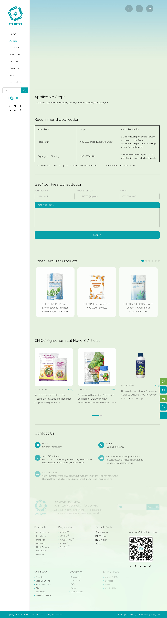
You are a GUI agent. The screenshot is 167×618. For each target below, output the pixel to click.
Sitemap (122, 614)
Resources (15, 68)
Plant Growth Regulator (40, 549)
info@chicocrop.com (52, 449)
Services (13, 61)
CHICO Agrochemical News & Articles (67, 340)
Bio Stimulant (40, 532)
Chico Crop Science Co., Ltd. (31, 614)
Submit (97, 233)
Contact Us (15, 82)
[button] (142, 261)
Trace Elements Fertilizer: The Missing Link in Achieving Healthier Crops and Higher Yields (51, 399)
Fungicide (38, 540)
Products (13, 41)
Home (12, 34)
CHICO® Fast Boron (99, 22)
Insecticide (39, 536)
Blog (68, 389)
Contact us (113, 63)
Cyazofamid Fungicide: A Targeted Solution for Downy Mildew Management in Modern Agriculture (95, 399)
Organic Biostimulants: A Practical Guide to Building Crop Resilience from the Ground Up (137, 395)
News (12, 75)
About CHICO (16, 54)
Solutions (14, 47)
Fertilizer (73, 22)
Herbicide (38, 543)
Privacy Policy (136, 614)
